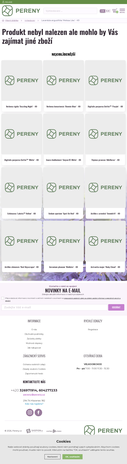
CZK (102, 11)
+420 (34, 401)
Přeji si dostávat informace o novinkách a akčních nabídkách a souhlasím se (62, 310)
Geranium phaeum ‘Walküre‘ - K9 (63, 273)
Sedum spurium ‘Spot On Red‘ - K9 (63, 220)
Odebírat (116, 318)
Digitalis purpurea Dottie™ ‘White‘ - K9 (22, 164)
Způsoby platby (34, 349)
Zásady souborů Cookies (34, 380)
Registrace (93, 340)
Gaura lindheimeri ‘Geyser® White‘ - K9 (63, 164)
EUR (108, 11)
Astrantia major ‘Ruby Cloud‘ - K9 (105, 273)
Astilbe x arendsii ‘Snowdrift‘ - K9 (105, 220)
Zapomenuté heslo (34, 384)
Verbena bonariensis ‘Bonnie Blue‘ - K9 (63, 107)
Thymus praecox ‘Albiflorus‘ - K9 (105, 162)
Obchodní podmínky (34, 345)
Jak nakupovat (34, 358)
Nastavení (51, 456)
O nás (34, 340)
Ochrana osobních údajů (34, 375)
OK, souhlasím (73, 456)
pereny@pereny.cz (34, 405)
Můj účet (9, 2)
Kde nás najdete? (34, 414)
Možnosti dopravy (34, 354)
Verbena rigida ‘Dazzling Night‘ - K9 (21, 105)
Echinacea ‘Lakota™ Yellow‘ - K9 (21, 220)
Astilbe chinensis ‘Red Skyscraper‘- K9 (21, 275)
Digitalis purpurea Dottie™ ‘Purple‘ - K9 (105, 107)
